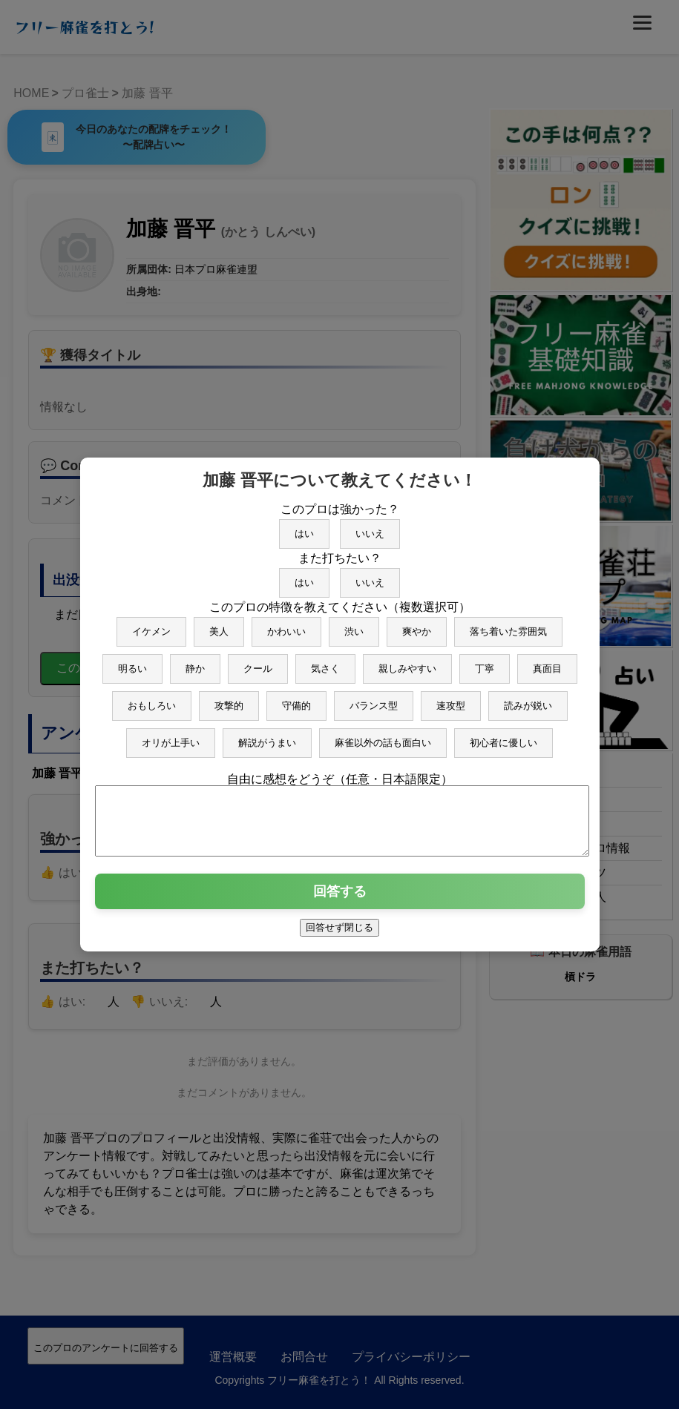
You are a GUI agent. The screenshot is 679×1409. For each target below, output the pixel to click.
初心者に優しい (503, 736)
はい (304, 526)
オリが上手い (171, 736)
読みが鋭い (528, 698)
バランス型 (374, 698)
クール (257, 661)
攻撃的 (228, 698)
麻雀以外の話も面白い (383, 736)
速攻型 (450, 698)
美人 (219, 624)
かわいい (286, 624)
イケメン (151, 624)
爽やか (416, 624)
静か (195, 661)
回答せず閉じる (339, 934)
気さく (325, 661)
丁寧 (484, 661)
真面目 (547, 661)
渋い (354, 624)
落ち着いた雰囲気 (508, 624)
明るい (132, 661)
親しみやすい (407, 661)
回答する (340, 898)
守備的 (296, 698)
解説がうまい (267, 736)
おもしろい (152, 698)
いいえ (369, 526)
